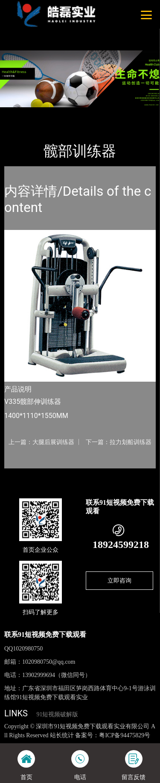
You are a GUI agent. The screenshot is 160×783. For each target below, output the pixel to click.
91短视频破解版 (57, 714)
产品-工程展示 (50, 113)
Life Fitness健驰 (97, 113)
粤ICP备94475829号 (124, 735)
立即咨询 (119, 580)
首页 (17, 113)
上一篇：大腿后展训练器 (41, 442)
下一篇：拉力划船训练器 (118, 442)
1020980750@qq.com (49, 662)
